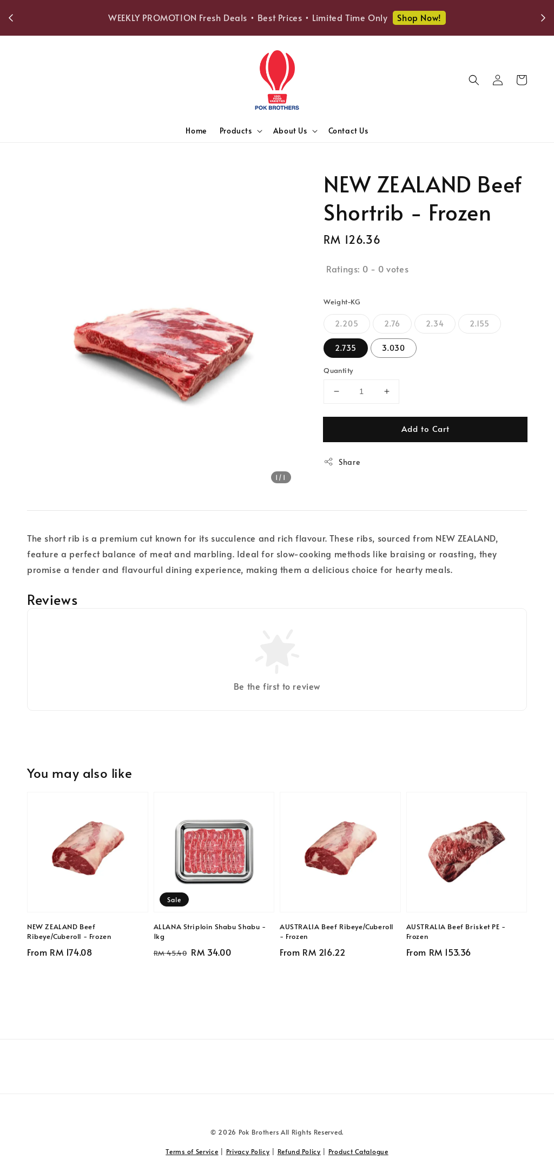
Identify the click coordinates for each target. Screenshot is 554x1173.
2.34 (435, 323)
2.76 (392, 323)
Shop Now (450, 17)
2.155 (480, 323)
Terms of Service (192, 1151)
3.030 (393, 348)
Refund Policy (299, 1151)
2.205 (347, 323)
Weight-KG (342, 301)
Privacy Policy (248, 1151)
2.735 (346, 348)
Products (236, 131)
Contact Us (348, 130)
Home (196, 130)
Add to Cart (425, 428)
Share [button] (342, 462)
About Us (290, 131)
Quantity (338, 370)
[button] (474, 80)
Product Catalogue (358, 1151)
